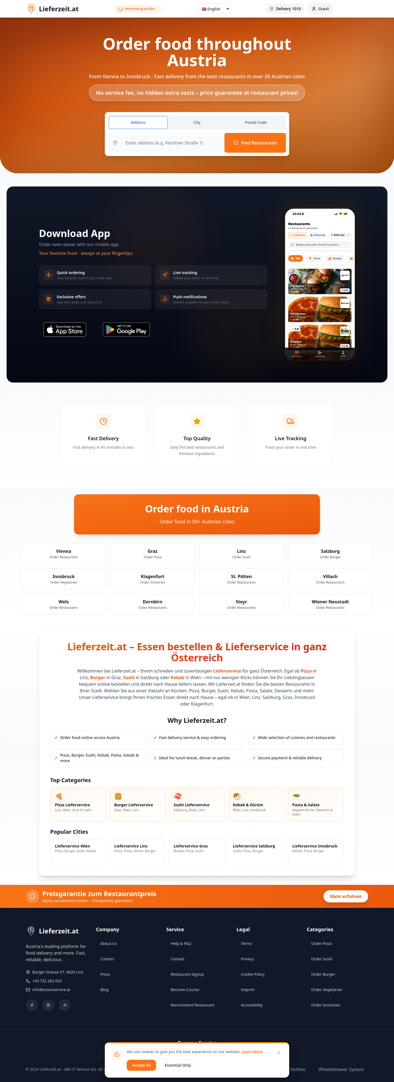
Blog (104, 989)
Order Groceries (325, 1005)
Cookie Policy (252, 974)
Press (105, 974)
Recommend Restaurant (192, 1005)
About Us (108, 943)
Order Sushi (322, 958)
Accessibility (252, 1005)
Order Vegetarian (326, 989)
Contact (178, 958)
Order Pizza (321, 943)
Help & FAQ (181, 943)
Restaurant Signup (187, 974)
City (196, 122)
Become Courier (185, 989)
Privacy (247, 958)
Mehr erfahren (346, 896)
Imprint (248, 989)
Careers (107, 958)
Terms (246, 943)
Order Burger (323, 974)
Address (138, 122)
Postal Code (256, 122)
